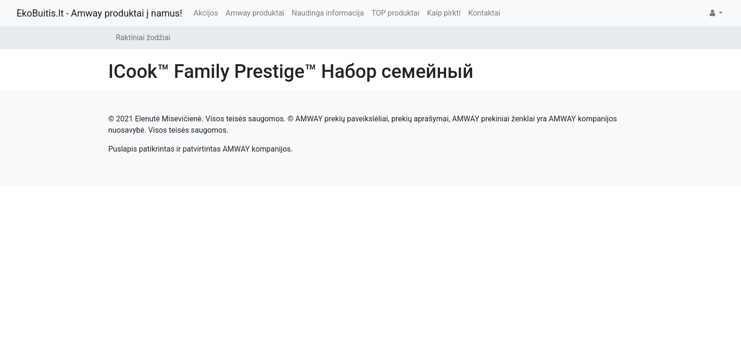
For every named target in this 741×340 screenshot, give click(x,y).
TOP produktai (395, 12)
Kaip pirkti (444, 12)
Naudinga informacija (328, 12)
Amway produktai (254, 12)
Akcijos (206, 12)
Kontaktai (484, 12)
